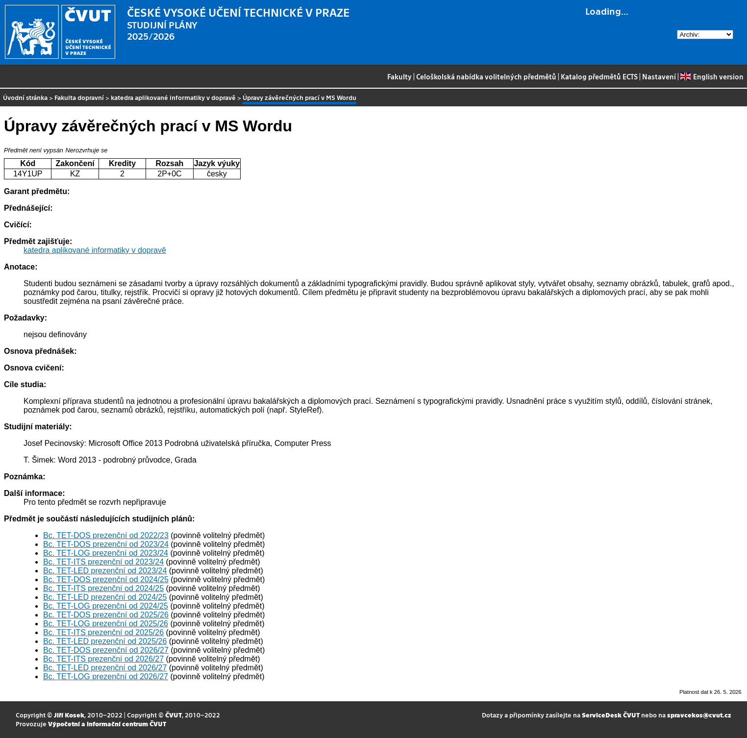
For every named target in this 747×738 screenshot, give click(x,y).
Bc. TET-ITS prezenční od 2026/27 (103, 659)
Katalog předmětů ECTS (599, 76)
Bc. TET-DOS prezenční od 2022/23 (106, 535)
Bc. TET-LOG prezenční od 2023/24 (105, 553)
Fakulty (399, 76)
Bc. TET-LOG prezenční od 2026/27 (105, 676)
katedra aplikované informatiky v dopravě (173, 97)
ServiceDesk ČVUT (611, 714)
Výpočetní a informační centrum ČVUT (107, 723)
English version (711, 76)
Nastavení (659, 76)
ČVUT (173, 714)
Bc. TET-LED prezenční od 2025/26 (105, 641)
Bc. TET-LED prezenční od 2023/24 (105, 570)
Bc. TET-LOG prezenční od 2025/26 (105, 623)
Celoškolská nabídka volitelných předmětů (486, 76)
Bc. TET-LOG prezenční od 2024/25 (105, 606)
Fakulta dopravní (79, 97)
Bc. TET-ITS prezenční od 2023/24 (103, 562)
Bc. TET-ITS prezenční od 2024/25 (103, 588)
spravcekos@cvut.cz (699, 714)
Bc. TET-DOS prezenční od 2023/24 (106, 544)
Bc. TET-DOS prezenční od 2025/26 (106, 615)
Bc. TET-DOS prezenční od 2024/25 (106, 579)
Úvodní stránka (25, 97)
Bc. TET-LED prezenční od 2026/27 (105, 668)
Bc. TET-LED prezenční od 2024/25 (105, 597)
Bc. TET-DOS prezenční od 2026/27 (106, 650)
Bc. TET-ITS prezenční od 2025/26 (103, 632)
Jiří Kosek (69, 714)
